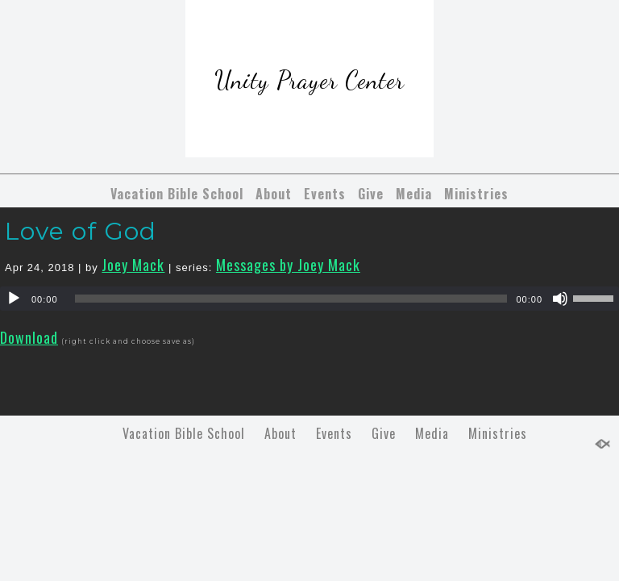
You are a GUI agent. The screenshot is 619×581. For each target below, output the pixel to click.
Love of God (80, 231)
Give (371, 193)
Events (325, 193)
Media (414, 193)
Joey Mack (133, 264)
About (273, 193)
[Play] (14, 298)
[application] (309, 298)
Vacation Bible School (176, 193)
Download (29, 337)
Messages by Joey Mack (288, 264)
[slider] (291, 299)
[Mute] (560, 298)
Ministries (476, 193)
